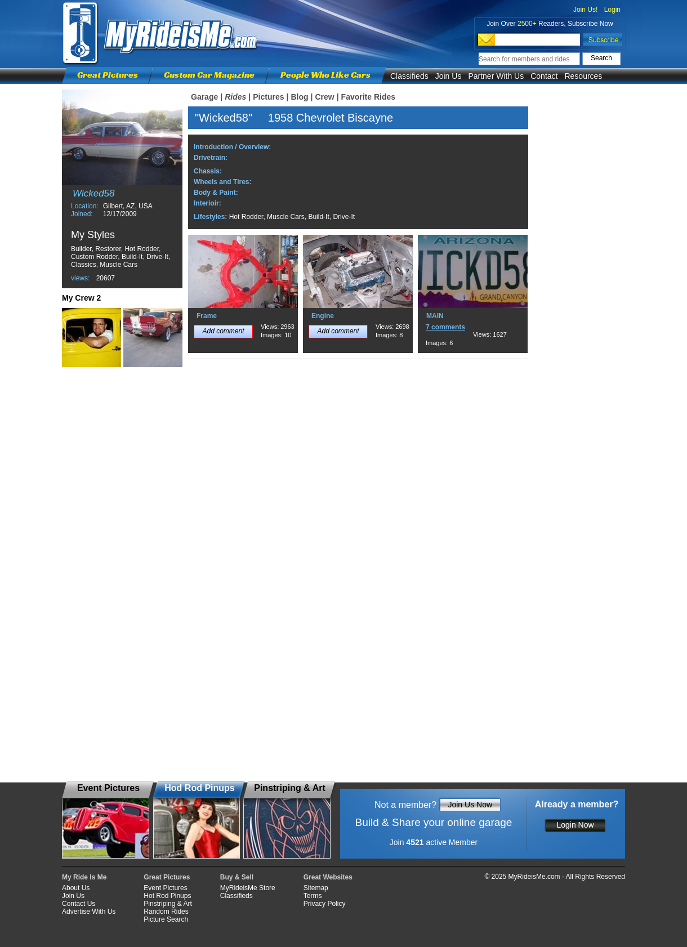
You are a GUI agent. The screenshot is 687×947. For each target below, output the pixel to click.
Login (612, 10)
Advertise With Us (88, 911)
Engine (322, 316)
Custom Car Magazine (209, 75)
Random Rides (166, 911)
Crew (324, 96)
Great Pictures (107, 75)
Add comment (223, 331)
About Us (76, 888)
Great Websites (328, 877)
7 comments (445, 327)
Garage (204, 96)
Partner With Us (496, 76)
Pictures (268, 96)
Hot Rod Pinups (167, 896)
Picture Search (166, 919)
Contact (543, 76)
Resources (583, 76)
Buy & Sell (236, 877)
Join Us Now (470, 804)
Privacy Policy (325, 904)
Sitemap (316, 888)
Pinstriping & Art (167, 904)
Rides (235, 96)
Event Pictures (165, 888)
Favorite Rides (368, 96)
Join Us (448, 76)
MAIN (435, 316)
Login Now (575, 824)
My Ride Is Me (84, 877)
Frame (207, 316)
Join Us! (585, 10)
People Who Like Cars (325, 75)
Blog (299, 96)
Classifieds (409, 76)
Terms (313, 896)
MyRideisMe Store (247, 888)
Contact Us (78, 904)
